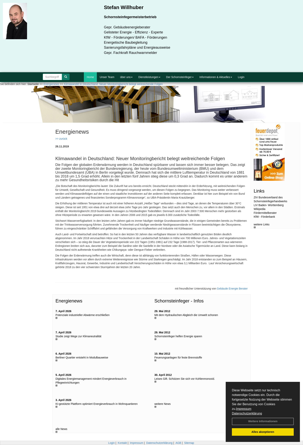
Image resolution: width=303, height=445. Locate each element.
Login (241, 77)
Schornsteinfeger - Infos (179, 300)
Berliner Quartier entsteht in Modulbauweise (81, 357)
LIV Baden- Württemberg (269, 205)
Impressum (243, 408)
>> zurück (61, 138)
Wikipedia (260, 209)
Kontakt (122, 442)
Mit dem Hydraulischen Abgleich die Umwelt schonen (186, 315)
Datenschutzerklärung (247, 413)
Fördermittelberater (265, 212)
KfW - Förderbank (264, 216)
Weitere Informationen (262, 421)
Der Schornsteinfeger (180, 77)
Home (90, 77)
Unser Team (107, 77)
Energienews (68, 300)
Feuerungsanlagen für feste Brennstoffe (178, 357)
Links (259, 191)
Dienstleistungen (149, 77)
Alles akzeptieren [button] (262, 431)
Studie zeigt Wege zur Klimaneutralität (78, 336)
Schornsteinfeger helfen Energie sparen (178, 336)
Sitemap (189, 442)
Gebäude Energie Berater (232, 288)
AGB (178, 442)
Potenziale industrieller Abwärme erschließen (82, 315)
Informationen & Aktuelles (215, 77)
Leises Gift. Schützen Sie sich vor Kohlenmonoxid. (184, 378)
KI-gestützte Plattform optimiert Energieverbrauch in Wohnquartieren (96, 403)
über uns (126, 77)
